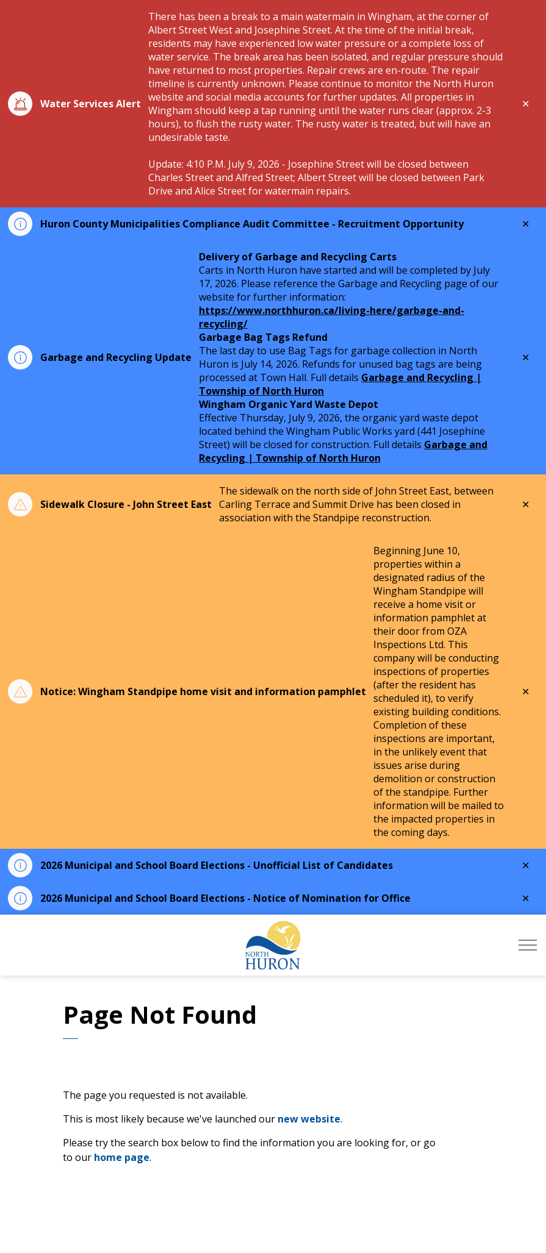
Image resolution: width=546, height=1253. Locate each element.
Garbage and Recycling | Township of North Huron (343, 451)
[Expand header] (527, 945)
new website (309, 1119)
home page (121, 1157)
